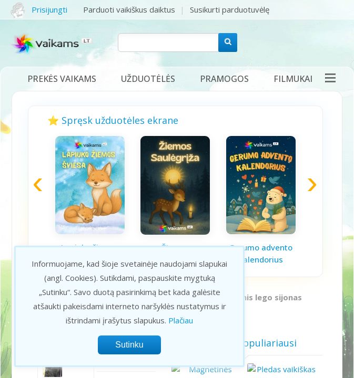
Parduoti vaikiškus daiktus (129, 9)
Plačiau (180, 320)
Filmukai (293, 79)
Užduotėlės (148, 79)
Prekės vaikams (61, 79)
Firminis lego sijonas (262, 297)
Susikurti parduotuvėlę (229, 9)
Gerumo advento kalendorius (260, 253)
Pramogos (224, 79)
